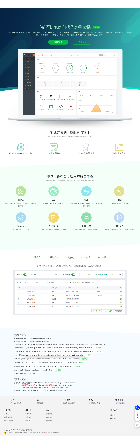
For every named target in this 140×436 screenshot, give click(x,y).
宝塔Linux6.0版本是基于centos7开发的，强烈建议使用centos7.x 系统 (45, 387)
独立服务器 (8, 417)
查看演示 (82, 42)
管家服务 (28, 417)
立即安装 (58, 42)
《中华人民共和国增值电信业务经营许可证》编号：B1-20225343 (24, 432)
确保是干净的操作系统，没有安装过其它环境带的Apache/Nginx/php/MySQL (47, 385)
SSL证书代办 (8, 421)
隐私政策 (49, 421)
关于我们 (49, 414)
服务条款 (49, 417)
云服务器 (19, 338)
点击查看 (33, 373)
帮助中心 (28, 414)
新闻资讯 (28, 421)
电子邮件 (112, 415)
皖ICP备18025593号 (54, 432)
